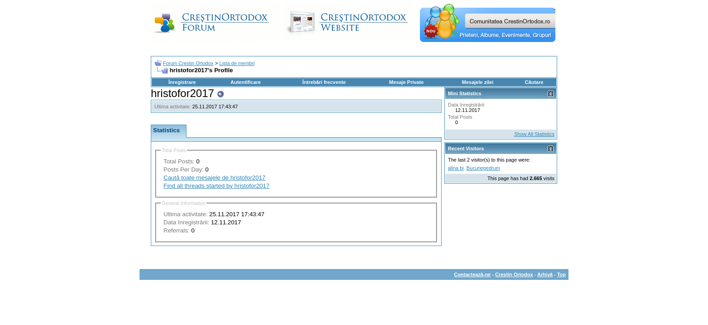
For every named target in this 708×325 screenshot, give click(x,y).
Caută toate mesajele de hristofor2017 (214, 177)
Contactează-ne (472, 274)
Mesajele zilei (478, 82)
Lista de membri (237, 63)
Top (561, 274)
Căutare (534, 82)
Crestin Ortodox (514, 274)
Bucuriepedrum (483, 168)
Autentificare (245, 82)
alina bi (456, 168)
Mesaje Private (406, 82)
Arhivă (545, 274)
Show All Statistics (534, 134)
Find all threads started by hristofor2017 (216, 185)
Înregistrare (182, 82)
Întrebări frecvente (324, 82)
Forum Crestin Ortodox (188, 63)
